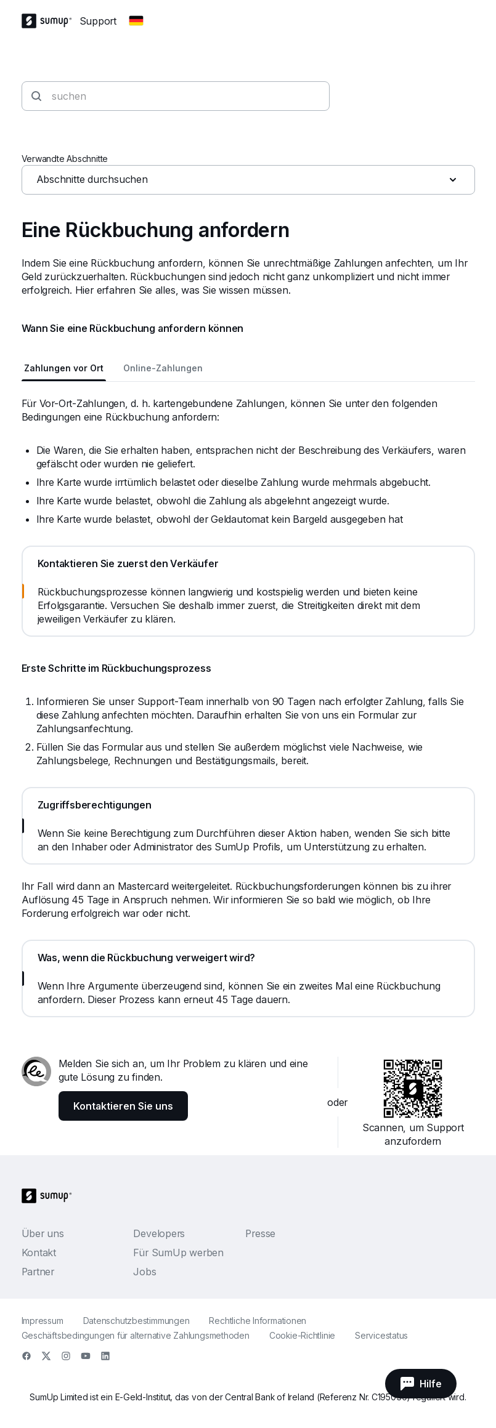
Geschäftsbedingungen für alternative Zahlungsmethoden (136, 1335)
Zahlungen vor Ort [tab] (64, 368)
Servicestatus (381, 1335)
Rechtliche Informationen (257, 1320)
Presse (260, 1233)
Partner (38, 1271)
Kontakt (39, 1252)
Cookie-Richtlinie (302, 1335)
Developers (159, 1233)
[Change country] (136, 21)
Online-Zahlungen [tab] (163, 368)
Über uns (43, 1233)
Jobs (144, 1271)
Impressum (42, 1320)
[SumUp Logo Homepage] (50, 21)
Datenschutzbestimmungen (136, 1320)
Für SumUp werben (178, 1252)
